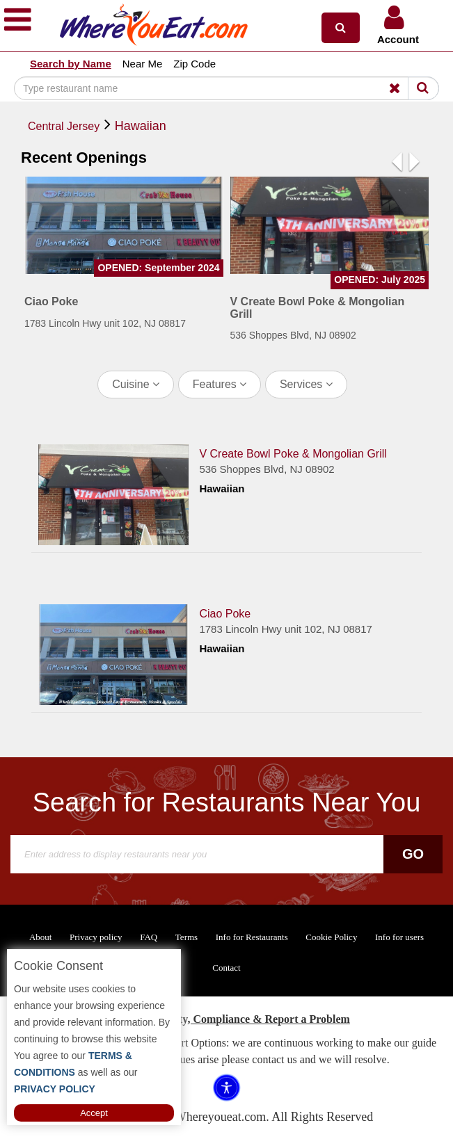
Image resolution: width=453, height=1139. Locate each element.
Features (220, 384)
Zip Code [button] (194, 64)
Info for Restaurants (252, 937)
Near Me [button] (142, 64)
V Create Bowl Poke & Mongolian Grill (292, 454)
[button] (340, 28)
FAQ (148, 937)
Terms (186, 937)
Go (413, 854)
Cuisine (135, 384)
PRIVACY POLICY (54, 1088)
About (40, 937)
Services (306, 384)
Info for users (399, 937)
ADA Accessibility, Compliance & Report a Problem (226, 1019)
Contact (226, 967)
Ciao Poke (225, 614)
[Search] (226, 88)
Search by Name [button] (70, 64)
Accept (94, 1113)
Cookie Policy (331, 937)
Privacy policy (96, 937)
